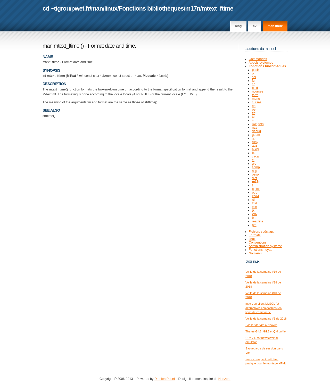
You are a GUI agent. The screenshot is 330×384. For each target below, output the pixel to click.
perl (254, 109)
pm (254, 225)
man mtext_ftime (61, 46)
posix (255, 70)
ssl (254, 77)
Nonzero (224, 379)
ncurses (257, 91)
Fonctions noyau (261, 250)
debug (256, 131)
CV (255, 26)
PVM (255, 196)
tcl (253, 117)
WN (254, 214)
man (97, 8)
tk (253, 210)
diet (254, 178)
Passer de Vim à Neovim (261, 325)
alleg (255, 149)
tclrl (254, 203)
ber (254, 153)
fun (254, 80)
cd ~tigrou (56, 8)
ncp (254, 171)
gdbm (256, 135)
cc (253, 84)
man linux (275, 26)
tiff (253, 113)
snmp (256, 167)
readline (257, 221)
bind (255, 88)
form (255, 95)
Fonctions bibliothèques (151, 8)
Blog (238, 26)
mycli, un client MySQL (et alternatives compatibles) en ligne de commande (263, 308)
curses (256, 102)
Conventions (258, 242)
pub (254, 192)
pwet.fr (80, 8)
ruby (255, 142)
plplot (256, 189)
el (253, 160)
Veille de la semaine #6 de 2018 (266, 318)
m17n (192, 8)
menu (256, 99)
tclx (254, 207)
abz (254, 145)
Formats (255, 235)
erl (253, 106)
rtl (253, 200)
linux (111, 8)
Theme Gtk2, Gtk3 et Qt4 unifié (265, 331)
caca (255, 156)
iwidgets (257, 124)
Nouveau (255, 253)
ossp (255, 174)
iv (253, 120)
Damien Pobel (164, 379)
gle (254, 163)
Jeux (252, 239)
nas (254, 127)
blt (253, 218)
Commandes (258, 59)
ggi (254, 138)
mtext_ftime (217, 8)
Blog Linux (252, 261)
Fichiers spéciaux (261, 231)
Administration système (265, 246)
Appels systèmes (261, 62)
